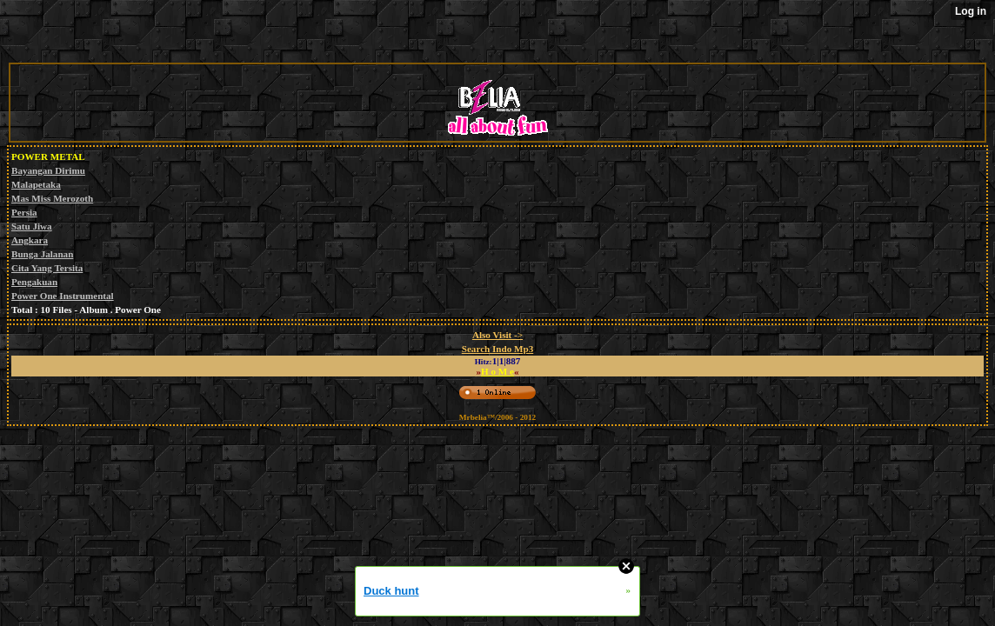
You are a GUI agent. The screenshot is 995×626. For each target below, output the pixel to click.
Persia (24, 212)
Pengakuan (34, 281)
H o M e (497, 371)
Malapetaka (36, 184)
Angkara (29, 240)
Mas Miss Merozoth (52, 198)
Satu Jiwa (31, 226)
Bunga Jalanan (42, 254)
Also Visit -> (497, 335)
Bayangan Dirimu (48, 170)
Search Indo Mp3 (498, 348)
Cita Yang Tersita (47, 268)
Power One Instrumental (62, 295)
